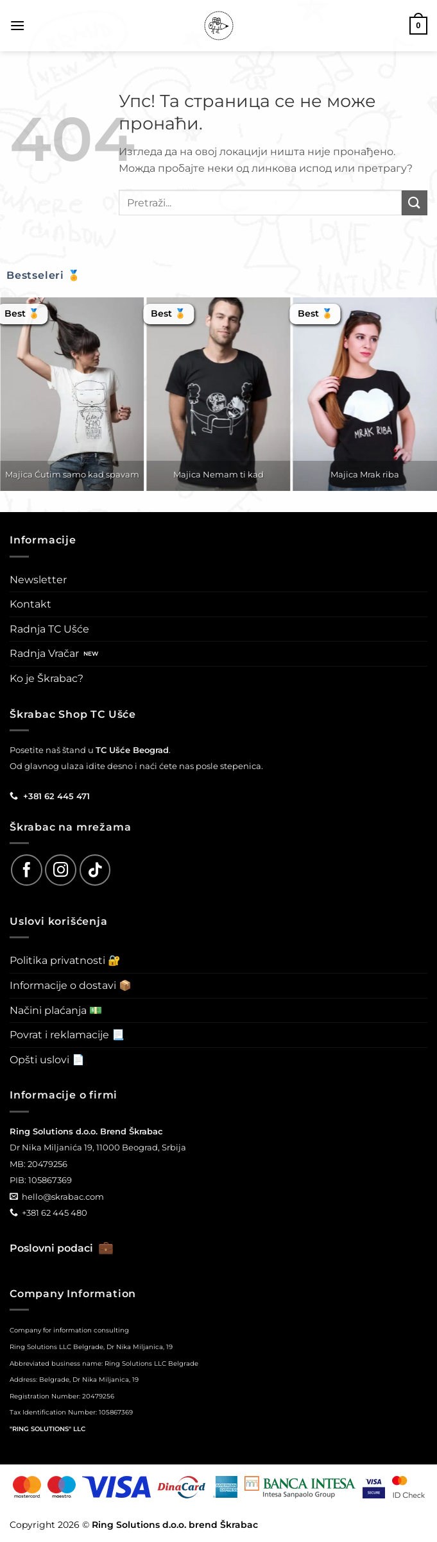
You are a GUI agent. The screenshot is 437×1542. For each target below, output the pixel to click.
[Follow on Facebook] (26, 870)
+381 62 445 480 (54, 1212)
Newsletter (38, 580)
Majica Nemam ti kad (218, 474)
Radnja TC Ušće (49, 629)
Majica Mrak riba (364, 474)
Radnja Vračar (44, 653)
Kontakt (30, 604)
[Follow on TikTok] (95, 870)
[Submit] (414, 202)
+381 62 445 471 (56, 796)
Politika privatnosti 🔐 (65, 960)
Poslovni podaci (62, 1248)
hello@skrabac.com (63, 1196)
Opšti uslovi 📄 (47, 1060)
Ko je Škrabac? (46, 678)
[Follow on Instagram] (60, 870)
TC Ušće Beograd (132, 750)
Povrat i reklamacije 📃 (67, 1035)
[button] (17, 25)
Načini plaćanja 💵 (56, 1010)
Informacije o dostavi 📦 (71, 985)
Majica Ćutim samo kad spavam (72, 474)
